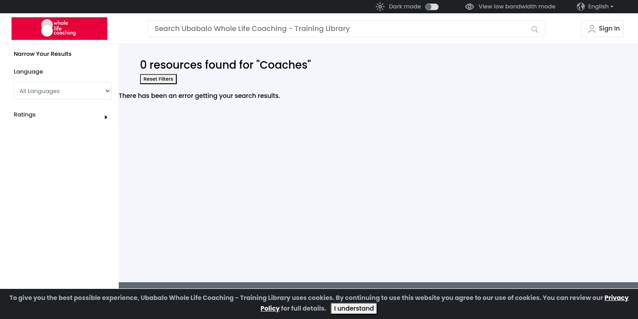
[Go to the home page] (59, 28)
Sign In (609, 28)
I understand (354, 308)
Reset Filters (158, 78)
